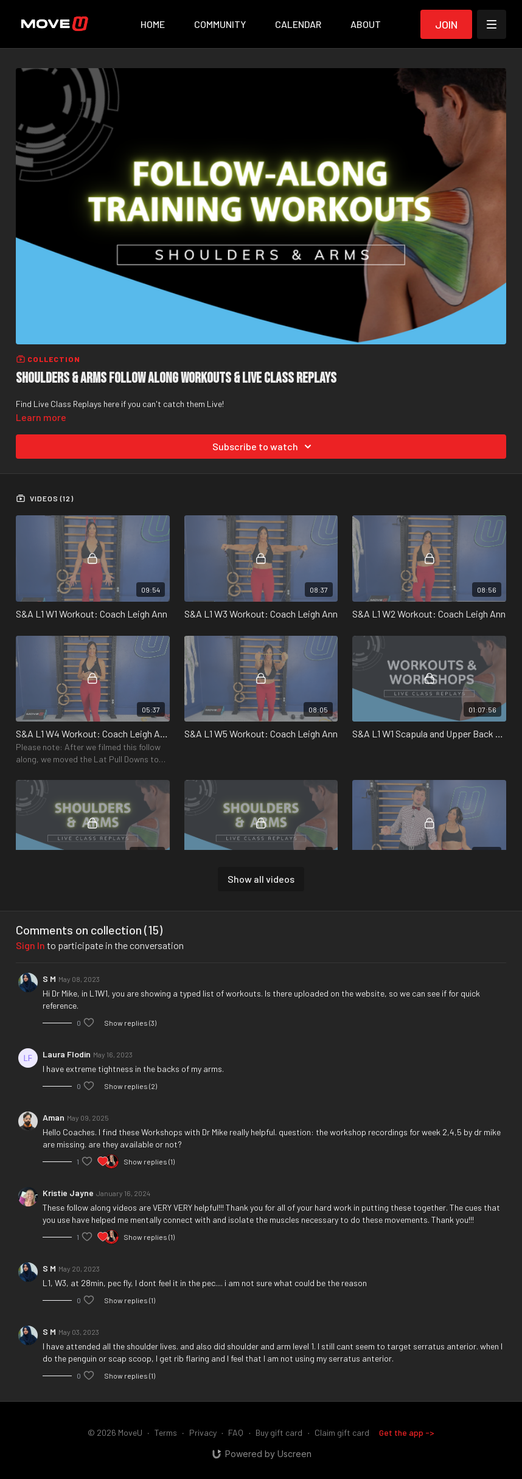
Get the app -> (406, 1432)
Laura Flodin (67, 1054)
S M (49, 978)
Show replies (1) (149, 1161)
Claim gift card (342, 1432)
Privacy (203, 1432)
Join (446, 24)
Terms (166, 1432)
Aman (53, 1117)
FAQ (235, 1432)
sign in (30, 945)
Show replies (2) (130, 1086)
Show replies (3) (130, 1022)
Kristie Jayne (68, 1193)
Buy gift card (279, 1432)
